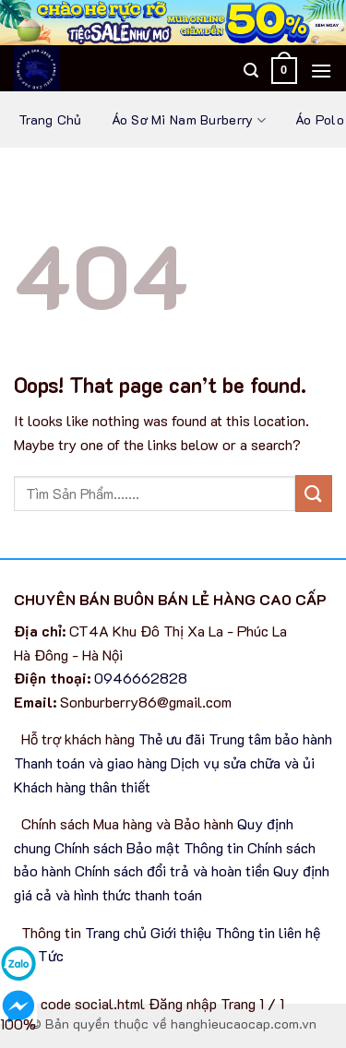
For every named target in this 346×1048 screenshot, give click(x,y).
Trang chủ (50, 120)
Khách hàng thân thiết (82, 786)
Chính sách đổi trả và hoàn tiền (172, 870)
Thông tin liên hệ (267, 932)
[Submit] (313, 493)
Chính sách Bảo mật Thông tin (149, 847)
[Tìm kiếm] (251, 71)
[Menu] (321, 70)
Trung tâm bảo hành (270, 738)
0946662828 (140, 677)
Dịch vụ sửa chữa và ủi (243, 762)
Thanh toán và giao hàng (90, 762)
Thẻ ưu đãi (171, 738)
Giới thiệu (180, 932)
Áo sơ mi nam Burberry (189, 120)
